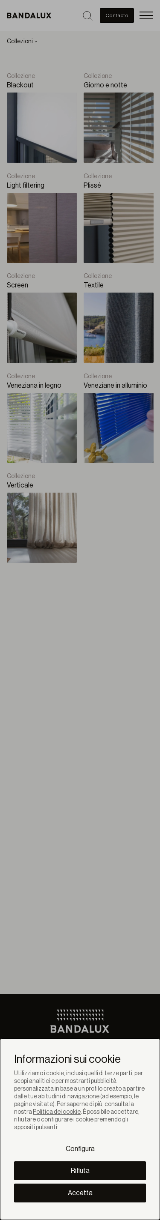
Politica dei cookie (57, 1112)
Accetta (80, 1193)
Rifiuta (80, 1170)
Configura (80, 1148)
